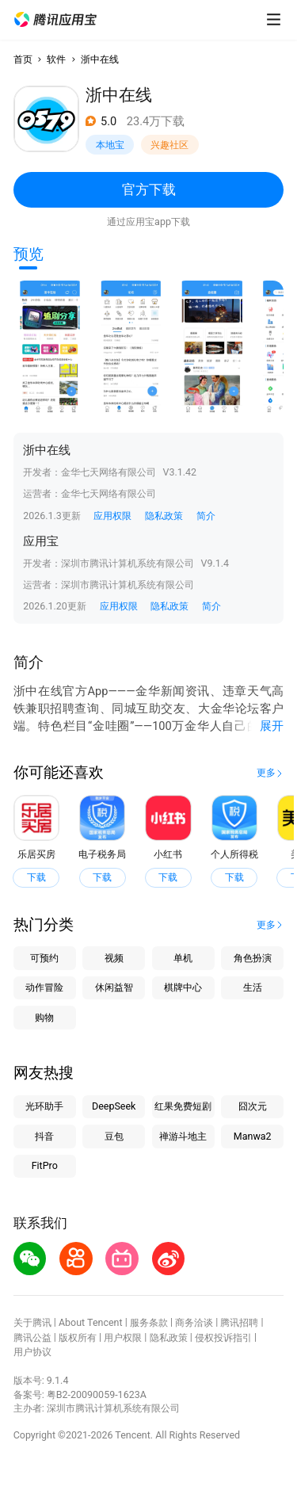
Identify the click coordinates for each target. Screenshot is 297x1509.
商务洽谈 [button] (194, 1322)
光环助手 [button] (44, 1106)
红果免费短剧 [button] (182, 1106)
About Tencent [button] (91, 1322)
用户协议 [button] (32, 1352)
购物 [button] (44, 1017)
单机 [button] (182, 958)
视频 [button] (114, 958)
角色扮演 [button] (253, 958)
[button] (55, 20)
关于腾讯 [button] (32, 1322)
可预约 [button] (44, 958)
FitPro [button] (45, 1165)
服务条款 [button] (149, 1322)
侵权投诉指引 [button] (223, 1337)
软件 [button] (56, 59)
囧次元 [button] (252, 1106)
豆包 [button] (114, 1136)
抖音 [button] (44, 1136)
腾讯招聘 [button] (239, 1322)
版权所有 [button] (78, 1337)
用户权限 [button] (123, 1337)
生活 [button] (252, 987)
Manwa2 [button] (253, 1136)
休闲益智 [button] (114, 987)
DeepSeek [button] (113, 1106)
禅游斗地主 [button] (183, 1136)
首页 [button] (22, 59)
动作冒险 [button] (44, 987)
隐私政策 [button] (164, 515)
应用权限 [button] (112, 515)
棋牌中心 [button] (183, 987)
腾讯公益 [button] (32, 1337)
